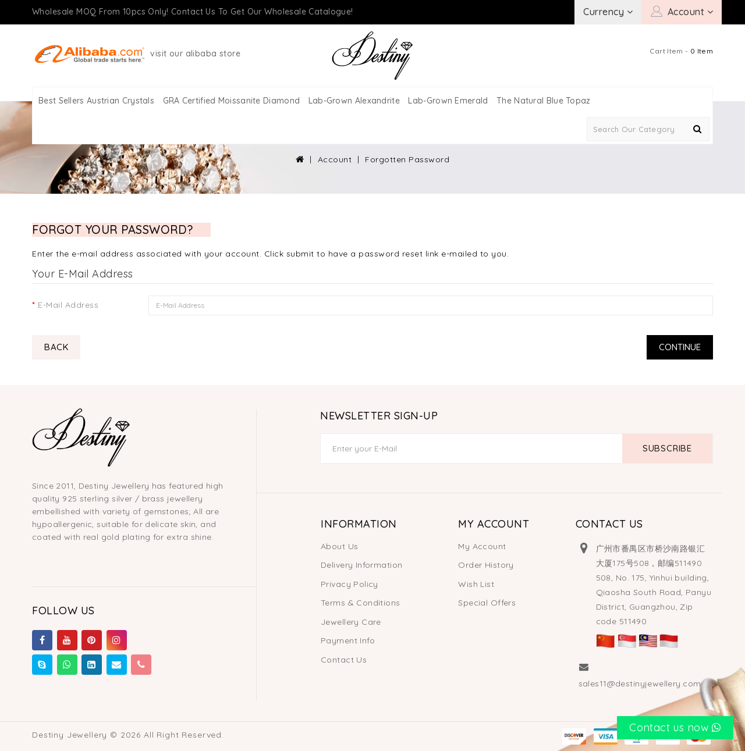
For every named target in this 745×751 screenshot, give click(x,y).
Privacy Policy (349, 584)
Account (335, 159)
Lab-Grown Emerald (448, 100)
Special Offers (487, 602)
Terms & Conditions (360, 602)
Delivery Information (361, 565)
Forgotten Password (407, 159)
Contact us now (675, 727)
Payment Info (348, 640)
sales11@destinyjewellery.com (640, 683)
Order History (485, 565)
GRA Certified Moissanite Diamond (231, 100)
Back (56, 347)
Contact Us (344, 659)
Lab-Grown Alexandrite (354, 100)
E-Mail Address (68, 305)
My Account (482, 546)
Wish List (476, 584)
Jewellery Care (351, 622)
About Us (339, 546)
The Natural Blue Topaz (543, 100)
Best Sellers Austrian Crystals (96, 100)
